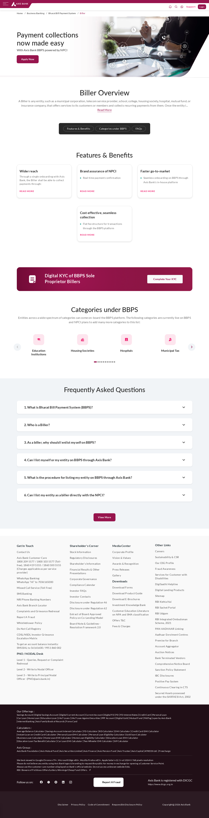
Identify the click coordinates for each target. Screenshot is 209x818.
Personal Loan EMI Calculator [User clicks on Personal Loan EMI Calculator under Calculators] (73, 734)
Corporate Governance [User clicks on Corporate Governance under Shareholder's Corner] (83, 579)
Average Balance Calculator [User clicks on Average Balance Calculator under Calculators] (31, 731)
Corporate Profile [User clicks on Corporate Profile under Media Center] (122, 551)
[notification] (170, 7)
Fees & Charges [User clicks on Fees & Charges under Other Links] (121, 626)
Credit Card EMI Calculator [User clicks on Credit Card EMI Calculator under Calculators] (145, 731)
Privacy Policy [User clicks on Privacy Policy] (78, 804)
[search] (176, 7)
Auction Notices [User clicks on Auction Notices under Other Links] (164, 652)
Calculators (24, 727)
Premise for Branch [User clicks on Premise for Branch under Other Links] (166, 640)
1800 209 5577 (26, 561)
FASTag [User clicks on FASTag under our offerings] (147, 718)
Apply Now (27, 59)
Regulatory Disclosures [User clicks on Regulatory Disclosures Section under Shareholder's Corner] (83, 557)
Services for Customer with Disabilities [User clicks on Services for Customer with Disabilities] (171, 576)
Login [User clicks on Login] (202, 7)
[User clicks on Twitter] (48, 782)
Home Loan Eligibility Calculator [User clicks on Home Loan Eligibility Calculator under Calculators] (89, 737)
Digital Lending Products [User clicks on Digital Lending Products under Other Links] (169, 590)
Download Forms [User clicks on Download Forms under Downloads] (122, 587)
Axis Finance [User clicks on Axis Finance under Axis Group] (89, 751)
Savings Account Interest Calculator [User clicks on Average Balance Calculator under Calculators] (64, 731)
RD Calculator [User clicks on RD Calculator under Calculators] (106, 731)
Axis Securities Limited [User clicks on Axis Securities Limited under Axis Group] (71, 751)
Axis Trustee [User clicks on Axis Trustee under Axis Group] (124, 751)
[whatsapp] (181, 7)
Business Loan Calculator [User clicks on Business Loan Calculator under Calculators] (30, 737)
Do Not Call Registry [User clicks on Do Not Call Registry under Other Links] (29, 628)
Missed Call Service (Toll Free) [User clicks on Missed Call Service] (34, 587)
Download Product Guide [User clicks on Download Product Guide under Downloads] (127, 593)
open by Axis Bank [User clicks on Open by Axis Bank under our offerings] (162, 718)
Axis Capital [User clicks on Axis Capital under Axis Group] (137, 751)
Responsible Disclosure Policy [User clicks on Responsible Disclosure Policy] (127, 804)
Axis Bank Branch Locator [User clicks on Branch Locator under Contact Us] (32, 605)
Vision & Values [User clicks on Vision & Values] (121, 557)
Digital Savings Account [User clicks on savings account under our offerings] (46, 714)
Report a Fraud (108, 782)
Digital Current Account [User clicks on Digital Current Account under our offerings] (72, 714)
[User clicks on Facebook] (41, 782)
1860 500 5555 (52, 565)
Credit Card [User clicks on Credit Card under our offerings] (145, 714)
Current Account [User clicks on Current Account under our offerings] (94, 714)
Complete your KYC (164, 297)
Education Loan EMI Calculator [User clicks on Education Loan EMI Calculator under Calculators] (122, 737)
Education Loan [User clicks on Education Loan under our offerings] (49, 718)
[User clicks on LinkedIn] (63, 782)
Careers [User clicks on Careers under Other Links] (159, 551)
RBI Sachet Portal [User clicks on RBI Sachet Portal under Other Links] (165, 607)
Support (191, 6)
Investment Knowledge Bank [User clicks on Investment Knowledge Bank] (129, 605)
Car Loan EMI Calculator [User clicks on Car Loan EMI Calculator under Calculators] (69, 741)
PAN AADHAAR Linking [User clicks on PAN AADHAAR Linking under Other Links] (169, 628)
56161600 (37, 647)
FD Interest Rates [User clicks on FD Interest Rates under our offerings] (129, 714)
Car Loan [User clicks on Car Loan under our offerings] (22, 718)
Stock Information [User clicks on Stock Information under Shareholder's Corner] (80, 551)
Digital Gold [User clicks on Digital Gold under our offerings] (122, 718)
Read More (27, 209)
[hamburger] (5, 4)
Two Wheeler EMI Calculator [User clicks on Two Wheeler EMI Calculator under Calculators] (98, 741)
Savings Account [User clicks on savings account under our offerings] (25, 714)
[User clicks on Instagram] (70, 782)
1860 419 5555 (32, 565)
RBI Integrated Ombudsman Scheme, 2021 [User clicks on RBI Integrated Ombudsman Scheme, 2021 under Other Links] (171, 621)
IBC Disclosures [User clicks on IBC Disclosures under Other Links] (164, 675)
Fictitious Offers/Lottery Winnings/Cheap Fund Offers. (61, 770)
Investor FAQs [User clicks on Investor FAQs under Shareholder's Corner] (78, 590)
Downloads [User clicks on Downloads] (119, 581)
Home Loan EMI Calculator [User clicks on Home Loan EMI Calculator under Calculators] (57, 737)
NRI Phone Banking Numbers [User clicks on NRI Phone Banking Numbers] (34, 599)
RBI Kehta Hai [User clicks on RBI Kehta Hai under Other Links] (163, 601)
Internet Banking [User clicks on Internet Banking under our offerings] (26, 721)
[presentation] (17, 365)
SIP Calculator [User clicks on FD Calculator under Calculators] (121, 741)
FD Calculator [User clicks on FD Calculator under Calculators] (90, 731)
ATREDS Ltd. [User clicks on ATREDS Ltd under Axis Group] (151, 751)
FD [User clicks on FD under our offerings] (117, 714)
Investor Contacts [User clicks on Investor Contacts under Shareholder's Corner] (80, 596)
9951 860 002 (53, 647)
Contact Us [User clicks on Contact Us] (23, 551)
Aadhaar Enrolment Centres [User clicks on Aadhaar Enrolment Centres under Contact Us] (171, 634)
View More (104, 517)
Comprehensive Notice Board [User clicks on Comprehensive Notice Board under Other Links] (172, 663)
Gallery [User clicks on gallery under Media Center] (116, 575)
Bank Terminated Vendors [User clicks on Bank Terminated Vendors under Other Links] (170, 658)
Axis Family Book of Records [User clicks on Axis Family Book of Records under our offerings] (50, 721)
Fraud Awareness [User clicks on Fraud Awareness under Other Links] (165, 568)
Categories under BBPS (112, 128)
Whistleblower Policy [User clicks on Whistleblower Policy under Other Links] (29, 622)
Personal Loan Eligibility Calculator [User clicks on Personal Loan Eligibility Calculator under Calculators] (107, 734)
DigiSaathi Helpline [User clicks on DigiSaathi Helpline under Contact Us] (166, 584)
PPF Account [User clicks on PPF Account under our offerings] (108, 718)
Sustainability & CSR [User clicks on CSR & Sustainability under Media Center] (167, 557)
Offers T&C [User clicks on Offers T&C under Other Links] (119, 620)
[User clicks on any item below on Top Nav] (19, 4)
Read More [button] (104, 110)
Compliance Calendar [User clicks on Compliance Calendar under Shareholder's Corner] (82, 584)
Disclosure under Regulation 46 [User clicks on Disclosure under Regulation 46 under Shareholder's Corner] (88, 602)
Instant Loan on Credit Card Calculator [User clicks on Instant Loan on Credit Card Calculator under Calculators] (37, 734)
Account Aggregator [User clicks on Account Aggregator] (167, 646)
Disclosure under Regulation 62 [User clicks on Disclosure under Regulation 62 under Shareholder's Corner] (88, 608)
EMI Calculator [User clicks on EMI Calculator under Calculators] (122, 731)
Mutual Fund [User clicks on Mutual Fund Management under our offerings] (136, 718)
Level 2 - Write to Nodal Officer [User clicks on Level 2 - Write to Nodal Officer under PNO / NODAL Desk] (35, 669)
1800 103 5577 (45, 561)
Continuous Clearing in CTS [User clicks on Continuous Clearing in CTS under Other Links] (171, 687)
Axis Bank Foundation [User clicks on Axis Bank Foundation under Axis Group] (28, 751)
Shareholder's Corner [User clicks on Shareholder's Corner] (84, 545)
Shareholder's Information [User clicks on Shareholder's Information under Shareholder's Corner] (85, 563)
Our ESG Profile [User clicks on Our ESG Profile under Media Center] (164, 562)
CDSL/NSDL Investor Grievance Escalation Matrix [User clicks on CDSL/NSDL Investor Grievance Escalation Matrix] (35, 636)
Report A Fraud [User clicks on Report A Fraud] (26, 617)
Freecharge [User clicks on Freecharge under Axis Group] (164, 751)
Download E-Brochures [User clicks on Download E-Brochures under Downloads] (126, 599)
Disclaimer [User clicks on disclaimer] (63, 804)
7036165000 (45, 581)
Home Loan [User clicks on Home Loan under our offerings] (33, 718)
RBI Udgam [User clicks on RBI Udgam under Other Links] (161, 613)
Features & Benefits (78, 128)
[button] (95, 380)
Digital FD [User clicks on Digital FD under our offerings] (109, 714)
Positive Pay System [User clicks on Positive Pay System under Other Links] (166, 681)
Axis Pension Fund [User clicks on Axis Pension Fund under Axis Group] (107, 751)
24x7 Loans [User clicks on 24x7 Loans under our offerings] (64, 718)
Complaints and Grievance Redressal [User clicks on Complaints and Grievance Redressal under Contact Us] (38, 611)
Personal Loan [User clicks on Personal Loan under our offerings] (159, 714)
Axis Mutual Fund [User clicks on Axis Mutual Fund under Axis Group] (49, 751)
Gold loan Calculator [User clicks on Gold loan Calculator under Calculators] (136, 734)
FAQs (139, 128)
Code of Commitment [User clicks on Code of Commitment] (98, 804)
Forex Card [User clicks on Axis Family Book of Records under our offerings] (71, 721)
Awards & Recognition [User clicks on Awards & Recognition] (125, 563)
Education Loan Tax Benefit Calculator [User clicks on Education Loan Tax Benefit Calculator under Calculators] (37, 741)
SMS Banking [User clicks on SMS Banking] (24, 593)
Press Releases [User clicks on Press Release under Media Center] (120, 569)
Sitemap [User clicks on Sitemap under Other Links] (160, 595)
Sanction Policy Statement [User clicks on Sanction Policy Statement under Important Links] (170, 669)
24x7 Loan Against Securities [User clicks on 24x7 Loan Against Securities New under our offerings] (85, 718)
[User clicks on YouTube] (56, 782)
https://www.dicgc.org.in (160, 784)
